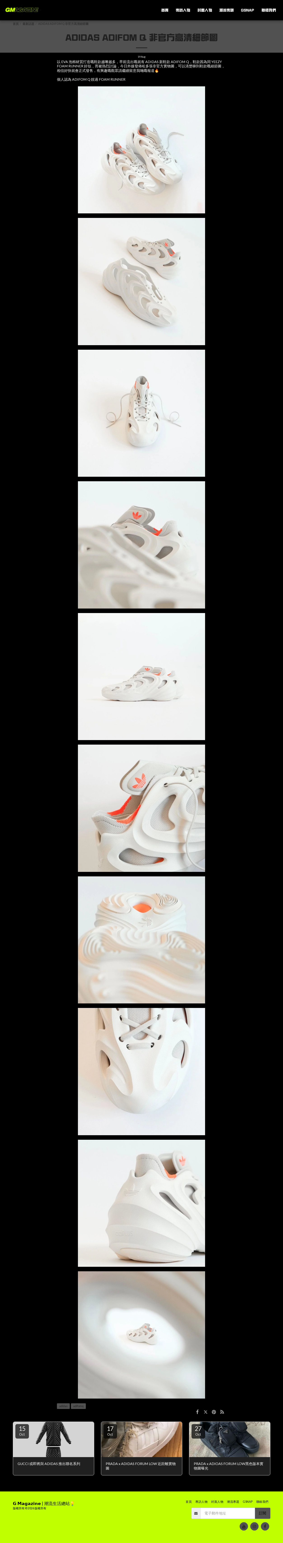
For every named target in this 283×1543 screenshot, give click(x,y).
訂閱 (262, 1513)
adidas (63, 1406)
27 (198, 1430)
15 (22, 1430)
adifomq (78, 1406)
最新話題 (28, 24)
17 (110, 1430)
